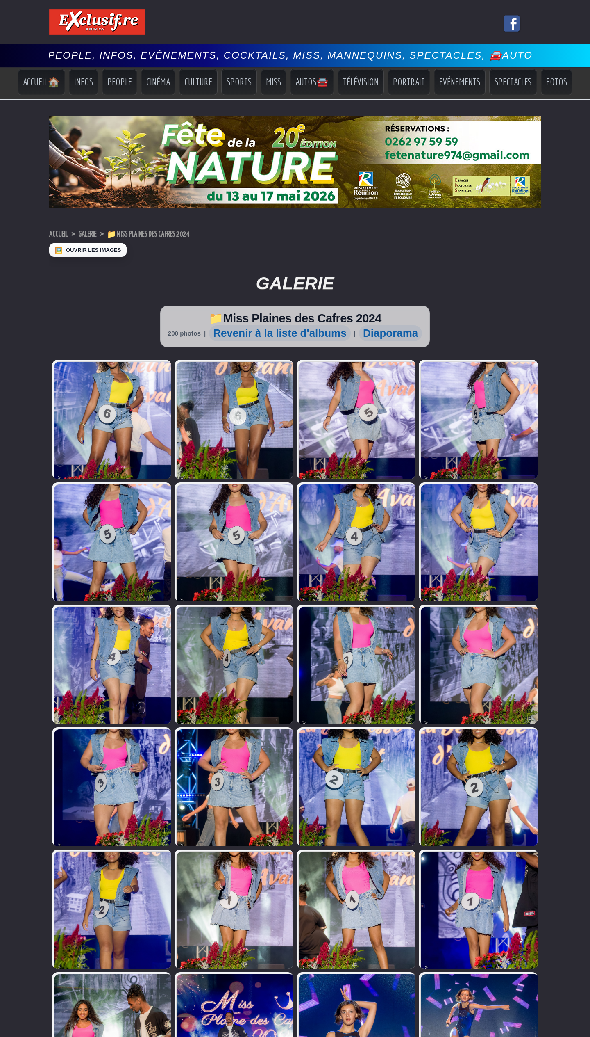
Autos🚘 (312, 81)
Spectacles (513, 81)
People (119, 81)
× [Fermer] (5, 1024)
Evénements (459, 81)
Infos (83, 81)
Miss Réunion (65, 910)
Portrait (409, 81)
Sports (239, 81)
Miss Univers (64, 894)
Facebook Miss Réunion (67, 920)
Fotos (556, 81)
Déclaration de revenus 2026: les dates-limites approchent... (192, 894)
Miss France (63, 902)
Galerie (96, 234)
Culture (198, 81)
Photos (477, 926)
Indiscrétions (484, 896)
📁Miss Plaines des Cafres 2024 (171, 234)
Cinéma (158, 81)
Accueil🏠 (41, 81)
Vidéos (477, 919)
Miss (273, 81)
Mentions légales (294, 1001)
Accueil (61, 234)
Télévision (361, 81)
